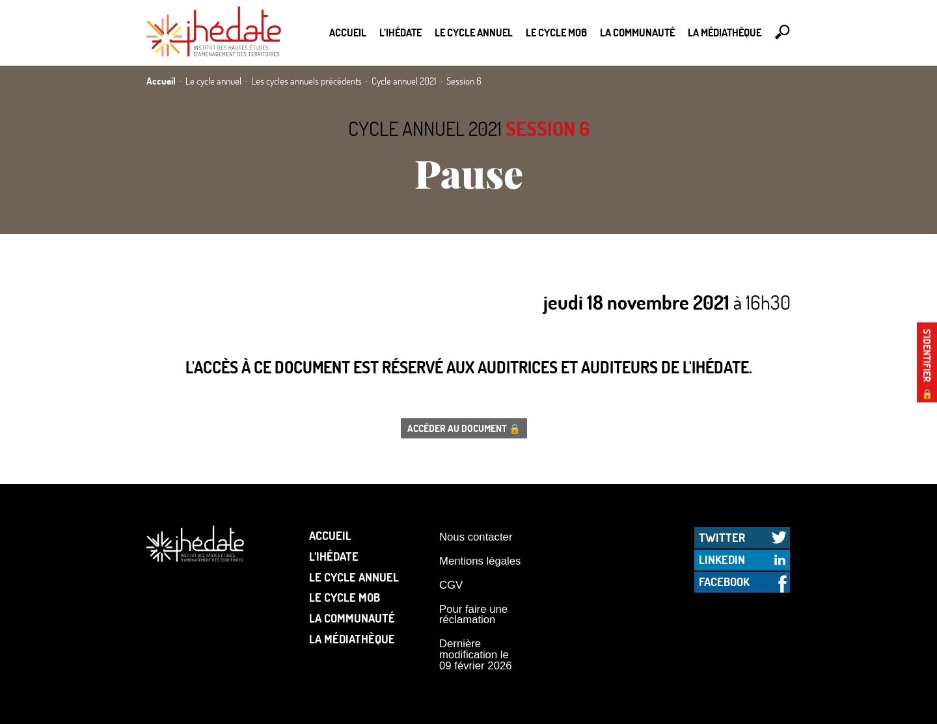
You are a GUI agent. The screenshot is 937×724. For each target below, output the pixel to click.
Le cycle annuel (474, 32)
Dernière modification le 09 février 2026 (475, 654)
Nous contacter (475, 537)
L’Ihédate (400, 32)
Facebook (724, 581)
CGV (451, 585)
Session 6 (548, 128)
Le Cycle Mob (556, 32)
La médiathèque (724, 32)
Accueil (347, 32)
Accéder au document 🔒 (464, 428)
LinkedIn (722, 559)
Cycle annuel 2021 (425, 128)
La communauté (637, 32)
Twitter (722, 537)
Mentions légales (480, 561)
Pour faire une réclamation (473, 614)
